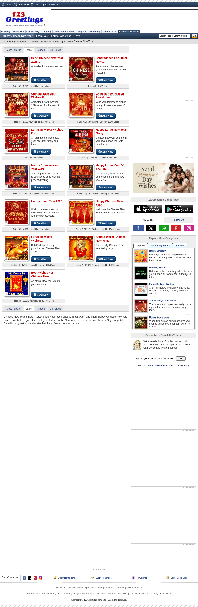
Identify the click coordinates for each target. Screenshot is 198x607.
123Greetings (9, 41)
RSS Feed (119, 587)
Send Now (41, 80)
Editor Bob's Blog (176, 577)
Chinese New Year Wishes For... (43, 95)
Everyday (46, 31)
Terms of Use (33, 593)
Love (56, 31)
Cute (114, 31)
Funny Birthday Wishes (161, 284)
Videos (41, 50)
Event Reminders (101, 577)
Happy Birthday (157, 251)
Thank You (18, 31)
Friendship (94, 31)
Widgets (109, 587)
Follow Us (178, 220)
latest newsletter (157, 365)
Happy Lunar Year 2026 (46, 201)
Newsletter (54, 4)
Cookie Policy (65, 593)
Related (180, 245)
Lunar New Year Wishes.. (41, 238)
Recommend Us (134, 587)
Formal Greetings (61, 35)
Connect (22, 4)
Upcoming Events (160, 245)
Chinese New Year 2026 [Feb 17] (46, 41)
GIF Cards (55, 50)
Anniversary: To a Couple (162, 300)
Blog (187, 365)
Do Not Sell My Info (106, 593)
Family (106, 31)
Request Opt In (125, 593)
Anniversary (32, 31)
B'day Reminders (64, 577)
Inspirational (68, 31)
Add (181, 358)
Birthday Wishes (158, 267)
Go (194, 36)
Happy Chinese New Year (17, 35)
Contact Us (165, 593)
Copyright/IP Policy (84, 593)
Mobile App (40, 4)
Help (137, 593)
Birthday (5, 31)
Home (8, 4)
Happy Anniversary (159, 317)
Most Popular (13, 50)
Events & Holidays (129, 31)
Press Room (97, 587)
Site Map (60, 587)
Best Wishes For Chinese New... (42, 274)
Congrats (82, 31)
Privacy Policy (49, 593)
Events (23, 41)
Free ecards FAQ (150, 593)
